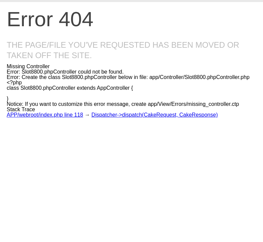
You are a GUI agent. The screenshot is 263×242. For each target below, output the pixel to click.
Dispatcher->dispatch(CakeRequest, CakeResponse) (155, 115)
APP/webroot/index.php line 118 (45, 115)
